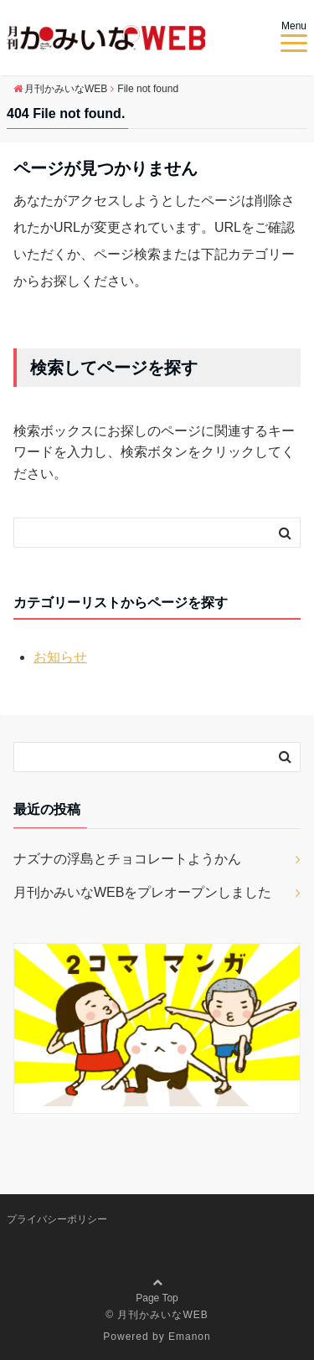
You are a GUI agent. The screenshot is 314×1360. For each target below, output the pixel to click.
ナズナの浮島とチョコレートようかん (127, 859)
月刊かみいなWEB (162, 1315)
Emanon (189, 1336)
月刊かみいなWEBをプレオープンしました (142, 892)
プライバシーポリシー (57, 1219)
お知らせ (60, 657)
